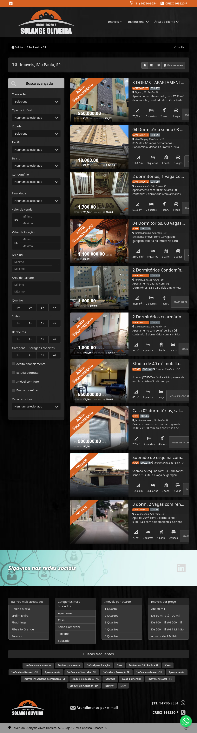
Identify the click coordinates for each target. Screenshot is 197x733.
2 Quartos (111, 615)
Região (17, 142)
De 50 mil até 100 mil (165, 615)
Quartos (17, 300)
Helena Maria (20, 609)
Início (17, 47)
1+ (18, 307)
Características (22, 399)
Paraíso (16, 636)
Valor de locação (23, 232)
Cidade (17, 126)
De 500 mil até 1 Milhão (167, 629)
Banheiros (19, 332)
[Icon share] (10, 3)
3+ (42, 307)
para (69, 665)
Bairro (16, 158)
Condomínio (20, 174)
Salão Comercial (69, 627)
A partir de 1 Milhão (165, 636)
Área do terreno (23, 277)
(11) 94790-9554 (146, 3)
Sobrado (64, 640)
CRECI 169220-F (176, 3)
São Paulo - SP (36, 47)
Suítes (16, 316)
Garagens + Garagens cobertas (33, 348)
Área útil (17, 255)
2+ (30, 307)
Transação (19, 94)
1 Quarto (111, 609)
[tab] (36, 83)
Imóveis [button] (113, 22)
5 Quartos (111, 636)
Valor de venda (22, 209)
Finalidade (19, 193)
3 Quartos (111, 622)
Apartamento (67, 613)
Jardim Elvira (20, 615)
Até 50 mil (158, 609)
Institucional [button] (136, 22)
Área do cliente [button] (164, 22)
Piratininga (19, 622)
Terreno (63, 633)
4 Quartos (111, 629)
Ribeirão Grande (22, 629)
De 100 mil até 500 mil (166, 622)
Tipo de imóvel (22, 110)
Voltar (180, 47)
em (38, 665)
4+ (54, 307)
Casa (61, 620)
